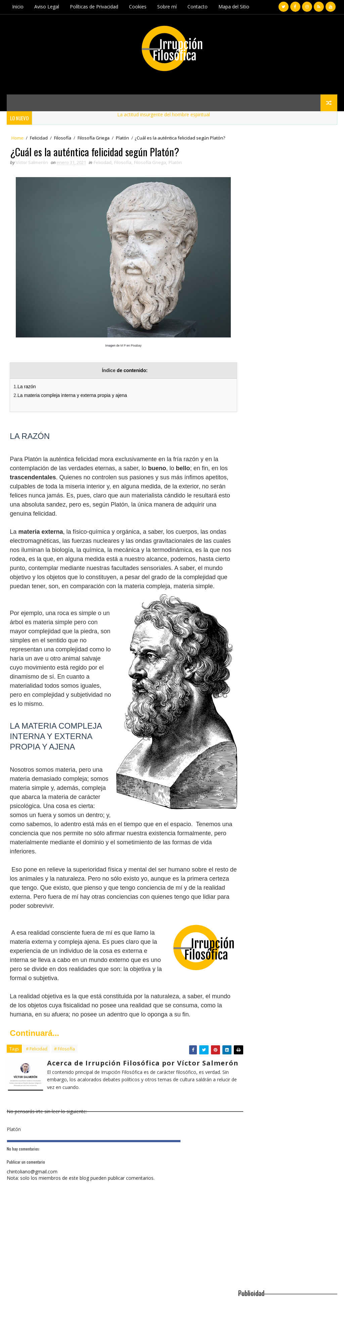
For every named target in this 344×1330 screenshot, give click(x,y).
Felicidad (39, 138)
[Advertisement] (287, 190)
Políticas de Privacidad (94, 6)
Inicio (18, 6)
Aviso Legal (46, 6)
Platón (122, 138)
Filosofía (62, 138)
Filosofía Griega (94, 138)
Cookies (137, 6)
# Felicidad (36, 1067)
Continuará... (34, 1050)
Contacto (197, 6)
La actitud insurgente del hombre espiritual (168, 114)
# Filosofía (64, 1067)
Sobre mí (167, 6)
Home (17, 138)
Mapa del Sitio (233, 6)
